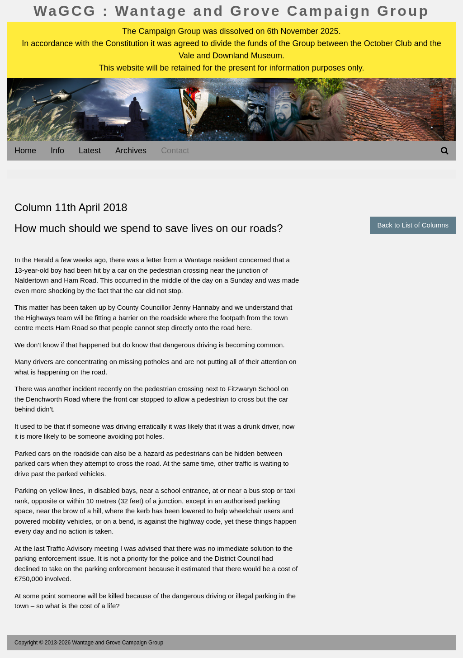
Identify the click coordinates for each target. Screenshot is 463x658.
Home (25, 150)
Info (57, 150)
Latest (90, 150)
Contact (175, 150)
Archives (130, 150)
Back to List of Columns (413, 225)
